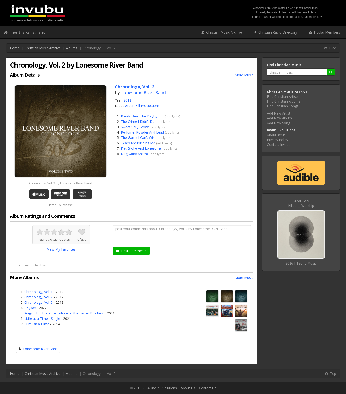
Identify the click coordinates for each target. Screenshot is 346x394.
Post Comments (131, 250)
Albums (71, 48)
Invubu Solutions (24, 32)
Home (14, 48)
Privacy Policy (277, 139)
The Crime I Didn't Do (138, 121)
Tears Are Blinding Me (138, 143)
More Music (244, 75)
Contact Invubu (278, 144)
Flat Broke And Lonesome (141, 148)
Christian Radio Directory (275, 32)
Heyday (30, 308)
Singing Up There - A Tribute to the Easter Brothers (64, 313)
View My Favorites (61, 249)
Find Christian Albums (283, 101)
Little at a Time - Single (42, 318)
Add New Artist (278, 113)
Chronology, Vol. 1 (38, 291)
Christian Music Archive (221, 32)
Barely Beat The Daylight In (142, 116)
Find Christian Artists (283, 96)
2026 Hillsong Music (300, 263)
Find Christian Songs (282, 106)
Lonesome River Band (143, 92)
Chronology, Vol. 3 (38, 302)
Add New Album (279, 118)
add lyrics (172, 116)
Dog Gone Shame (135, 153)
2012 (127, 100)
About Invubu (277, 135)
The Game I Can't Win (138, 137)
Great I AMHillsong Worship (301, 203)
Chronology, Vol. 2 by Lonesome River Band (60, 183)
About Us (188, 388)
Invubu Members (324, 32)
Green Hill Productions (142, 105)
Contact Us (207, 388)
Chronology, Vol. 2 (38, 297)
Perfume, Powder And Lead (142, 132)
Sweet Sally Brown (135, 127)
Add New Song (278, 123)
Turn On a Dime (36, 324)
